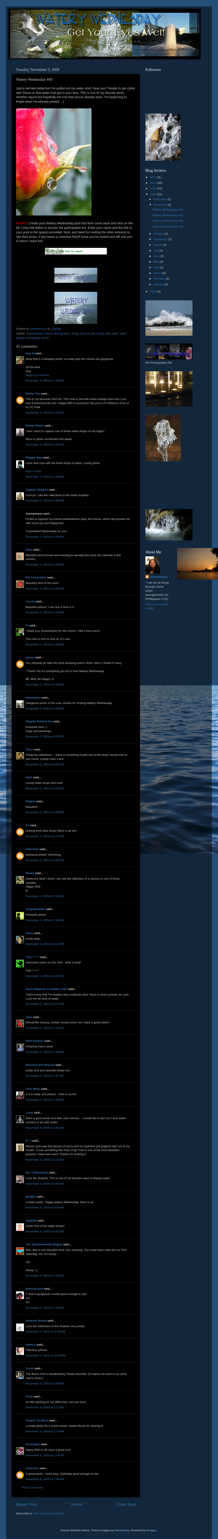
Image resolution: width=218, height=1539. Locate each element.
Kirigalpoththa (35, 909)
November (160, 204)
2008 (153, 291)
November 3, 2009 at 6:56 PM (45, 860)
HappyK (31, 1220)
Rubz (29, 1396)
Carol (29, 749)
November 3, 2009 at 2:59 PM (45, 500)
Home (76, 1504)
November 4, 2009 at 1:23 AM (45, 1028)
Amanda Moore (36, 1320)
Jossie (30, 601)
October (158, 233)
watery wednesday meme (32, 338)
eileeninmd (33, 697)
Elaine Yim (33, 393)
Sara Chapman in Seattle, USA (46, 989)
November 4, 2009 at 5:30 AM (45, 1231)
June (156, 256)
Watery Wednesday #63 (168, 209)
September (160, 239)
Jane (29, 1017)
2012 (153, 177)
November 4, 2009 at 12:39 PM (46, 1355)
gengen (31, 1196)
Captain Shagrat (37, 489)
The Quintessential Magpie (44, 1244)
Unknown (32, 849)
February (159, 278)
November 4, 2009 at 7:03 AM (45, 1307)
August (158, 244)
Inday (29, 933)
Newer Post (26, 1504)
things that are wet (83, 333)
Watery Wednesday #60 (168, 226)
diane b (31, 1344)
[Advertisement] (164, 485)
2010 (153, 188)
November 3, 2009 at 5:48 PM (45, 644)
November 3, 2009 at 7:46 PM (45, 920)
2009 (153, 194)
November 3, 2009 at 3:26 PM (45, 536)
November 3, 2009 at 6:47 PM (45, 836)
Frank (30, 1368)
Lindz (29, 1112)
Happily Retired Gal (39, 721)
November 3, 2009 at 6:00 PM (45, 764)
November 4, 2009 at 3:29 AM (45, 1159)
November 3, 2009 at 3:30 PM (45, 564)
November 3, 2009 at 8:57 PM (45, 1004)
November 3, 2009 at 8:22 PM (45, 976)
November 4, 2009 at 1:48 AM (45, 1052)
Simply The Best (37, 1420)
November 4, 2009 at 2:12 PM (45, 1407)
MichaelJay (122, 1530)
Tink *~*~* (32, 957)
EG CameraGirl (36, 577)
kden (29, 549)
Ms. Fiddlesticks (37, 1172)
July (156, 250)
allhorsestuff (34, 1288)
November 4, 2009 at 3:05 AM (45, 1127)
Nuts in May (33, 471)
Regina (30, 801)
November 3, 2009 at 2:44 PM (45, 476)
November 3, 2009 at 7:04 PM (45, 896)
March (157, 273)
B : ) (28, 1140)
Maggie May (34, 457)
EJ (27, 825)
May (156, 261)
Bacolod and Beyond (40, 1064)
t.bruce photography (57, 333)
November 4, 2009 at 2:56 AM (45, 1099)
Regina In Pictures (37, 375)
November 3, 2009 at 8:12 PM (45, 944)
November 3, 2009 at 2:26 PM (45, 412)
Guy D (30, 353)
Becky (30, 873)
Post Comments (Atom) (49, 1513)
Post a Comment (32, 1487)
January (158, 284)
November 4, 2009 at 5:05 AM (45, 1207)
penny (30, 657)
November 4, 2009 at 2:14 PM (45, 1455)
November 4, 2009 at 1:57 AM (45, 1075)
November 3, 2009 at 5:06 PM (45, 588)
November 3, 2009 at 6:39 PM (45, 812)
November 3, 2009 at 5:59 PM (45, 736)
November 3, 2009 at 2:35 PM (45, 444)
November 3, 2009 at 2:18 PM (45, 380)
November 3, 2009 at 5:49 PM (45, 684)
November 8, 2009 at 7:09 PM (45, 1479)
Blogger (152, 1530)
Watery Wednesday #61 (168, 220)
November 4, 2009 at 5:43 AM (45, 1275)
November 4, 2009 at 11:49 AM (45, 1331)
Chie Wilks (33, 1088)
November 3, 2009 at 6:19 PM (45, 788)
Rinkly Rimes (35, 425)
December (160, 199)
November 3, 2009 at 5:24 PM (45, 612)
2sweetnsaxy (34, 333)
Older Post (126, 1504)
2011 (153, 182)
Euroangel (33, 1444)
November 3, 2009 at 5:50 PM (45, 708)
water (123, 333)
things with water (107, 333)
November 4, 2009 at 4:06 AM (45, 1183)
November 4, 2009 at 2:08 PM (45, 1383)
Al (27, 625)
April (29, 777)
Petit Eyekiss (34, 1040)
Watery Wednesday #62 (168, 215)
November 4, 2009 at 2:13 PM (45, 1431)
